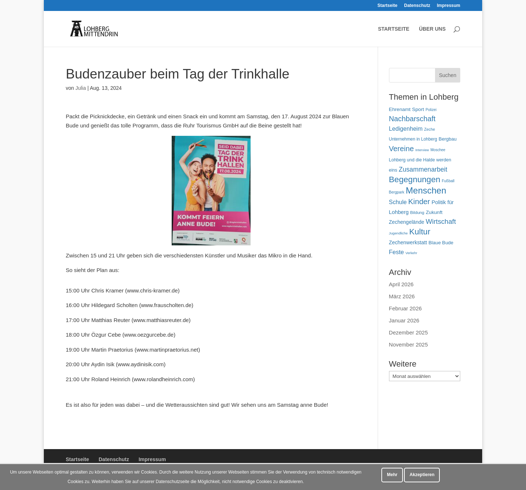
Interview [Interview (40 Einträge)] (422, 150)
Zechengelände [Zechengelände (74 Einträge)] (406, 222)
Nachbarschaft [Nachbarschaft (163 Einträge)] (412, 119)
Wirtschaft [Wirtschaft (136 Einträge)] (441, 221)
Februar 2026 (405, 308)
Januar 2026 (404, 320)
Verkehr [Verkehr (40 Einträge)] (411, 253)
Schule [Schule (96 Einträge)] (398, 202)
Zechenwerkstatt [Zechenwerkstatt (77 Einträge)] (408, 242)
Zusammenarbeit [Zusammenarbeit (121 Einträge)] (423, 169)
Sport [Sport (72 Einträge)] (418, 109)
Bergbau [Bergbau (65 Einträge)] (448, 139)
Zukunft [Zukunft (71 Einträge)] (434, 212)
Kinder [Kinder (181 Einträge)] (419, 201)
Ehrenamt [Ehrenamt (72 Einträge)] (400, 109)
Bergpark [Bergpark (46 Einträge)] (396, 192)
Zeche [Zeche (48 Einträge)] (429, 129)
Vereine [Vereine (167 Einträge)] (401, 149)
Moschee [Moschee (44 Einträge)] (438, 150)
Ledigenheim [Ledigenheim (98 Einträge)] (406, 128)
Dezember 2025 (408, 332)
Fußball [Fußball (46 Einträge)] (448, 181)
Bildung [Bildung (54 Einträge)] (417, 212)
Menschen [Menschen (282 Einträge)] (426, 190)
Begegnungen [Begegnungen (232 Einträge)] (415, 179)
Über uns (432, 29)
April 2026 (401, 284)
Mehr (392, 474)
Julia (80, 88)
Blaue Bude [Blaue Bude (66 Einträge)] (440, 242)
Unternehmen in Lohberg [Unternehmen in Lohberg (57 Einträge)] (413, 139)
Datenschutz (417, 5)
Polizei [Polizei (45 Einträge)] (431, 110)
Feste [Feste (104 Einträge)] (396, 252)
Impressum (448, 5)
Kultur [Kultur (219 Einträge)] (419, 231)
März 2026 (402, 296)
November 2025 (408, 344)
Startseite (387, 5)
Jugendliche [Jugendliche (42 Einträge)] (398, 233)
